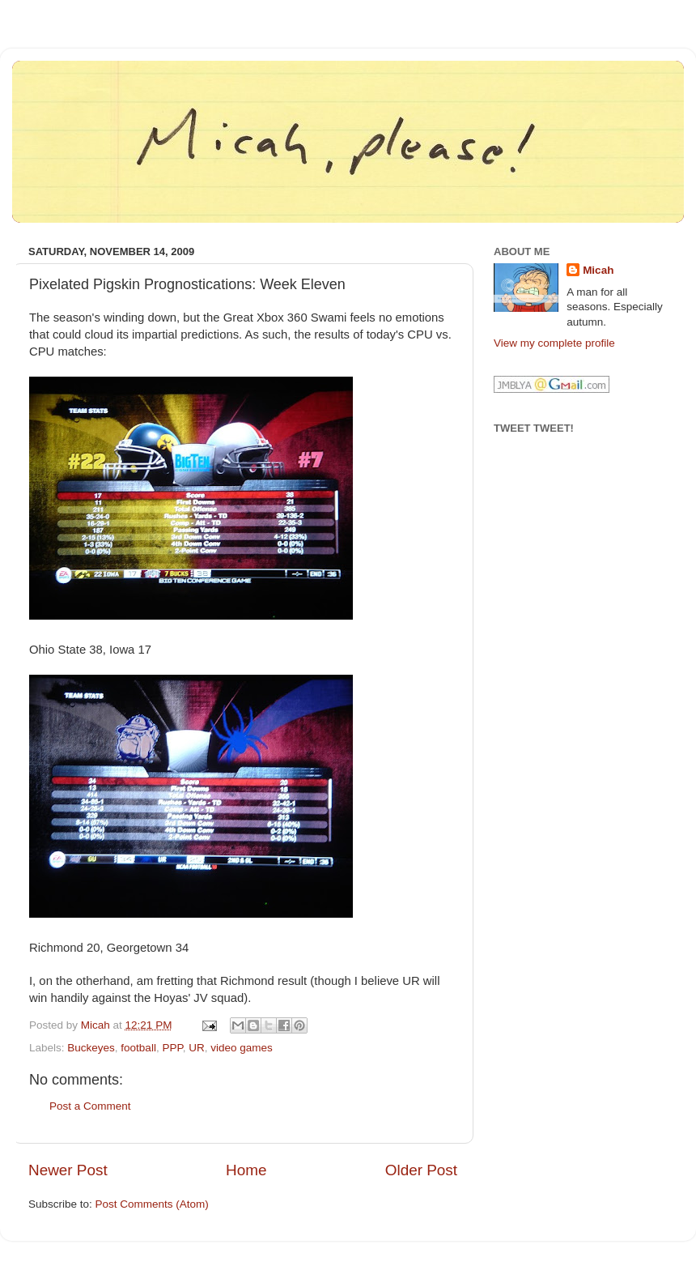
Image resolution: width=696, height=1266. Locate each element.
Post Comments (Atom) (152, 1204)
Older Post (421, 1170)
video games (241, 1048)
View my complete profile (554, 343)
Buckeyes (91, 1048)
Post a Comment (90, 1106)
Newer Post (68, 1170)
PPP (172, 1048)
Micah (598, 270)
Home (246, 1170)
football (138, 1048)
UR (197, 1048)
